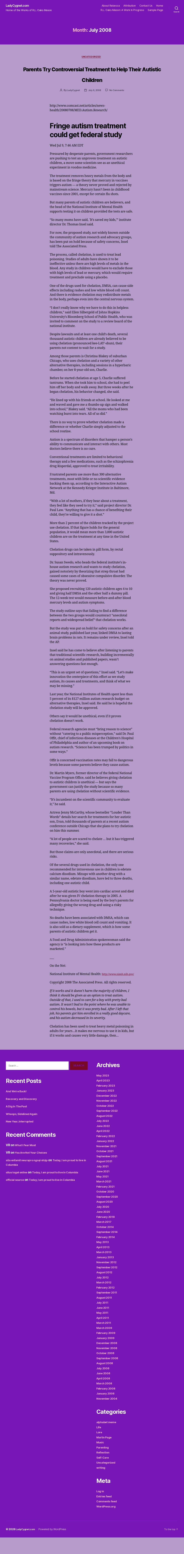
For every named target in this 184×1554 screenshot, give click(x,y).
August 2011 (105, 1314)
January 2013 (106, 1273)
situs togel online (18, 1188)
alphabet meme (107, 1438)
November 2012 (108, 1278)
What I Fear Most (27, 1161)
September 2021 (108, 1172)
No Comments (117, 102)
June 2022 (104, 1142)
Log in (100, 1508)
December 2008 (108, 1359)
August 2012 (105, 1289)
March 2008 (105, 1400)
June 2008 (104, 1390)
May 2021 (103, 1193)
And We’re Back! (18, 1108)
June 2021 (104, 1188)
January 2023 (106, 1107)
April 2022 (104, 1147)
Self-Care (103, 1474)
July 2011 (103, 1319)
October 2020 (106, 1208)
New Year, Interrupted (22, 1138)
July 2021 (103, 1182)
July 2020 (103, 1223)
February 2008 (107, 1405)
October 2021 (106, 1167)
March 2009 (105, 1344)
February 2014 (107, 1253)
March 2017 (104, 1238)
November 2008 (108, 1364)
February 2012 (107, 1304)
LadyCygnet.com (19, 6)
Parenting (103, 1464)
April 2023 (104, 1097)
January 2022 (106, 1157)
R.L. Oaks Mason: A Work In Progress (122, 10)
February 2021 (107, 1203)
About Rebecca (111, 5)
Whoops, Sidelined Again (24, 1130)
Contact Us (146, 5)
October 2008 (106, 1369)
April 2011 (103, 1334)
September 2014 (108, 1248)
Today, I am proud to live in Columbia (58, 1201)
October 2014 (106, 1243)
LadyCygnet (72, 102)
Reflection (103, 1469)
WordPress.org (107, 1523)
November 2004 (108, 1415)
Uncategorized (92, 58)
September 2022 (108, 1127)
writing (101, 1484)
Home (159, 5)
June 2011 (103, 1324)
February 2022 (107, 1152)
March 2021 (104, 1198)
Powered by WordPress (55, 1545)
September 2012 (108, 1283)
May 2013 (103, 1258)
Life (99, 1443)
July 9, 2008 (94, 102)
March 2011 (104, 1339)
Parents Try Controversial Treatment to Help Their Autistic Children (92, 80)
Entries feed (105, 1512)
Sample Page (155, 10)
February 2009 (107, 1349)
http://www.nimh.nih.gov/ (68, 991)
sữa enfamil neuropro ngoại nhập (30, 1176)
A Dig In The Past (18, 1123)
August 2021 (105, 1178)
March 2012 (104, 1299)
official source (16, 1201)
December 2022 (108, 1112)
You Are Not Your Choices (34, 1169)
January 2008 (106, 1410)
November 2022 (108, 1117)
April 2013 (103, 1263)
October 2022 (106, 1122)
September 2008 (108, 1374)
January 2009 (106, 1354)
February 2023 (107, 1102)
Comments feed (108, 1518)
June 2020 (104, 1228)
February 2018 (107, 1233)
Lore (99, 1449)
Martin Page (105, 1454)
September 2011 (108, 1309)
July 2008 (103, 1384)
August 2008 (106, 1379)
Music (100, 1459)
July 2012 (103, 1294)
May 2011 (103, 1329)
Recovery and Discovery (23, 1115)
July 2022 (103, 1137)
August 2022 (105, 1132)
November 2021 (108, 1162)
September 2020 (108, 1213)
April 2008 (104, 1395)
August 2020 (106, 1218)
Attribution (129, 5)
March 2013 (104, 1268)
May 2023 (103, 1092)
